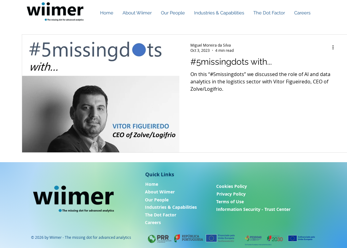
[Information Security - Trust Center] (253, 209)
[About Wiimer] (160, 192)
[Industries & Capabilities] (171, 207)
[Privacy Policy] (231, 194)
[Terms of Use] (230, 202)
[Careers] (153, 223)
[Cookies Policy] (231, 186)
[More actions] (335, 47)
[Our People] (157, 200)
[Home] (151, 184)
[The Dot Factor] (160, 215)
